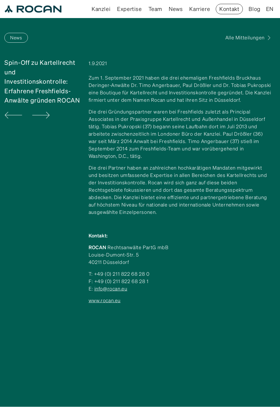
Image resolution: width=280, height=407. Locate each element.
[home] (33, 9)
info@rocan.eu (110, 288)
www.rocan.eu (105, 300)
